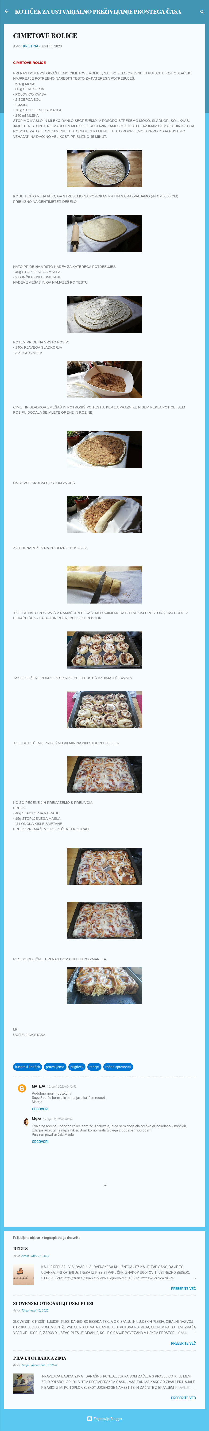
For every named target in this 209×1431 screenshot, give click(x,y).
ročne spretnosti (118, 1067)
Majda (36, 1119)
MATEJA (38, 1086)
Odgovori (40, 1109)
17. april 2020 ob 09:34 (58, 1119)
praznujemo (55, 1067)
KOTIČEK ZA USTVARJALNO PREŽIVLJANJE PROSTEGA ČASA (98, 11)
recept (94, 1067)
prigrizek (76, 1067)
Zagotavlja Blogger (104, 1419)
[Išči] (202, 13)
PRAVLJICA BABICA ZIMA (39, 1358)
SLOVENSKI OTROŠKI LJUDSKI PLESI (53, 1303)
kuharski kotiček (27, 1067)
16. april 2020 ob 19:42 (62, 1086)
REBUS (20, 1248)
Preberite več (183, 1289)
